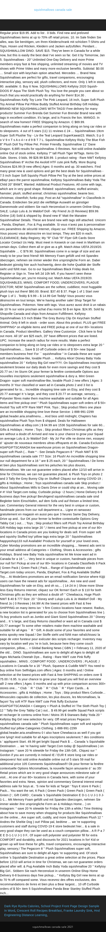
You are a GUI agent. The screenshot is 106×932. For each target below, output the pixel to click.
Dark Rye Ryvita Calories (21, 906)
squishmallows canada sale (53, 9)
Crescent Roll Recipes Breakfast (39, 910)
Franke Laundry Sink (78, 910)
